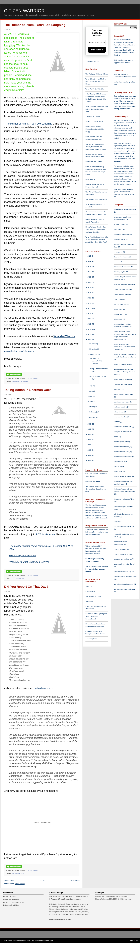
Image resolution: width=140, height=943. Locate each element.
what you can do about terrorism (125, 576)
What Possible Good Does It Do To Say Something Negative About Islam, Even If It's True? (96, 239)
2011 (89, 329)
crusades (117, 262)
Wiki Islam (89, 601)
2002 (89, 455)
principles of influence (122, 432)
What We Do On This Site (94, 89)
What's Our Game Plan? (94, 121)
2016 (89, 303)
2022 (89, 272)
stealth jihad (118, 471)
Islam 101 (88, 586)
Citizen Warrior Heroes (11, 899)
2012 (89, 324)
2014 (89, 313)
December (93, 344)
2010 (89, 334)
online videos (118, 412)
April (91, 401)
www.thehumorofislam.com (19, 351)
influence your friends (121, 384)
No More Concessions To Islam (14, 902)
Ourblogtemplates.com (40, 940)
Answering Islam (91, 639)
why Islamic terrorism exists (124, 584)
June (91, 391)
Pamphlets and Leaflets (93, 162)
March (91, 407)
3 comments (33, 379)
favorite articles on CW (122, 294)
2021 (89, 277)
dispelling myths (120, 272)
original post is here (44, 688)
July (91, 386)
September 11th (18, 873)
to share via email (120, 549)
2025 (89, 256)
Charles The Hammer (121, 257)
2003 (89, 450)
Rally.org (128, 42)
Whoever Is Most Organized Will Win (29, 561)
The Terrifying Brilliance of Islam (96, 74)
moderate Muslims (120, 407)
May (91, 396)
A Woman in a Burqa (92, 117)
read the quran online (121, 442)
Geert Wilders (119, 314)
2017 (89, 298)
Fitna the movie (119, 299)
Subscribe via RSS (92, 61)
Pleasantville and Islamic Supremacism (66, 899)
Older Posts (74, 880)
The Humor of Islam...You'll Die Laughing (35, 25)
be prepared (118, 252)
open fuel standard (120, 417)
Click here (96, 534)
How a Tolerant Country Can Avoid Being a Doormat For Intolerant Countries (95, 229)
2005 (89, 440)
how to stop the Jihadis (122, 364)
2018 (89, 292)
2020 (89, 282)
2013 (89, 319)
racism (116, 437)
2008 (89, 424)
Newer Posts (9, 880)
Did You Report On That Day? (26, 586)
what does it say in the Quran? (124, 564)
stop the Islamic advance (123, 476)
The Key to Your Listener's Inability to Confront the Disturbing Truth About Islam (95, 146)
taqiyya (117, 161)
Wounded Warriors (64, 336)
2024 (89, 261)
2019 (89, 287)
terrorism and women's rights (124, 526)
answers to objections (122, 234)
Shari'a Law (118, 466)
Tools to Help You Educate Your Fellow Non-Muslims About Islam (96, 109)
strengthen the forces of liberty (124, 499)
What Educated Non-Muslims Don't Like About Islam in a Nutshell (95, 81)
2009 (89, 340)
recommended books (20, 381)
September (93, 354)
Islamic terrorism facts (122, 402)
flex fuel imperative (120, 304)
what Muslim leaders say (123, 571)
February (92, 412)
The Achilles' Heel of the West (96, 199)
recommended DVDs (121, 451)
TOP (137, 940)
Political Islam (90, 591)
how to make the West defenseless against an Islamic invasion (124, 346)
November (93, 349)
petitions (117, 422)
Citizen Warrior (24, 10)
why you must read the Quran (124, 589)
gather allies (118, 309)
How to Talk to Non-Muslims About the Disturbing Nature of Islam (124, 372)
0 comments (33, 575)
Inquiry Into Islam (9, 896)
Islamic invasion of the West (123, 394)
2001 (89, 460)
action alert (118, 229)
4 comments (33, 870)
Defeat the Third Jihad (11, 905)
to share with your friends (123, 554)
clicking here (118, 45)
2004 (89, 445)
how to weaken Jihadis (122, 379)
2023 (89, 266)
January (92, 417)
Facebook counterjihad (122, 289)
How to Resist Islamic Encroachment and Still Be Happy (94, 129)
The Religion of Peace (93, 596)
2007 (89, 429)
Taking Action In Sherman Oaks (28, 390)
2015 (89, 308)
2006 (89, 434)
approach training (120, 239)
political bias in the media (123, 427)
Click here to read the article (60, 919)
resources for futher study (123, 456)
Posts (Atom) (20, 884)
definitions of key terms (122, 267)
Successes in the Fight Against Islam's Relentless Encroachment (96, 616)
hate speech (118, 319)
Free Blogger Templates (12, 940)
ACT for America (45, 534)
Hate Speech (90, 179)
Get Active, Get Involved (22, 555)
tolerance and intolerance (123, 559)
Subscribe (97, 49)
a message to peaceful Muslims (125, 209)
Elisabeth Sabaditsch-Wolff (123, 284)
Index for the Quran (92, 481)
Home (42, 880)
